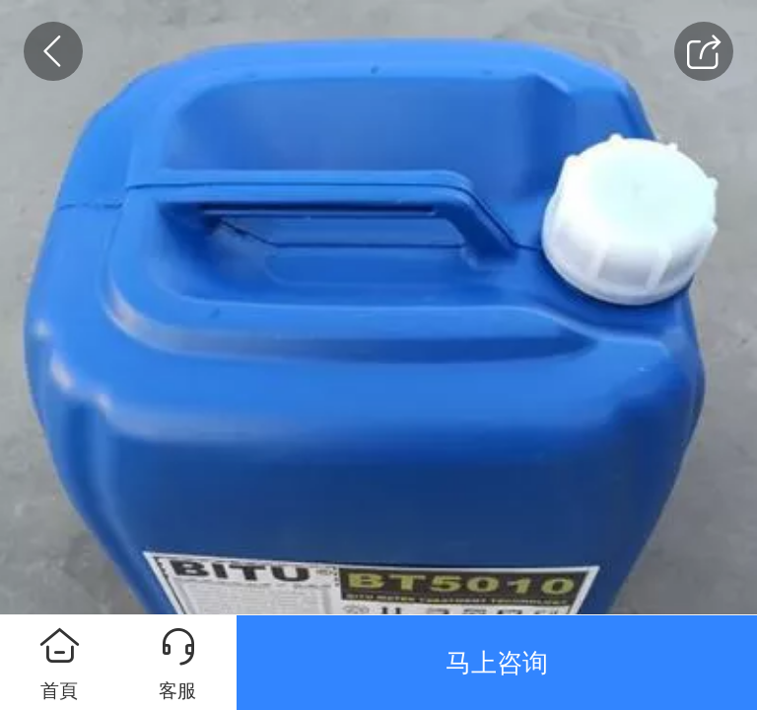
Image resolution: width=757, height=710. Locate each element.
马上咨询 (497, 662)
